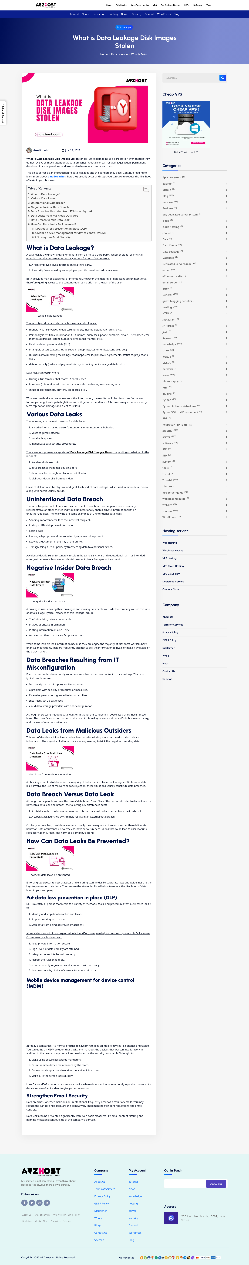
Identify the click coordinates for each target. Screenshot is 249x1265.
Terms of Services (172, 624)
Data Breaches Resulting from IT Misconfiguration (63, 211)
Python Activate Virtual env (181, 406)
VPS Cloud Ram (171, 573)
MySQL (168, 363)
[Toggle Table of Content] (144, 189)
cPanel (168, 233)
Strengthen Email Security (54, 237)
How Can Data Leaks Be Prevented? (53, 224)
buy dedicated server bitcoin (181, 214)
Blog (176, 14)
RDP (166, 418)
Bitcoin (168, 190)
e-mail (168, 270)
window (170, 511)
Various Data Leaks (43, 198)
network (169, 369)
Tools (208, 5)
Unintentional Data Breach (48, 203)
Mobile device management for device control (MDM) (71, 233)
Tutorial (74, 14)
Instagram (170, 319)
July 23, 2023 (72, 150)
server (125, 14)
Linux (168, 350)
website (169, 505)
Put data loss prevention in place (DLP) (62, 228)
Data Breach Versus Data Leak (50, 220)
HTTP (167, 313)
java (166, 332)
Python (169, 400)
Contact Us (168, 671)
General (149, 14)
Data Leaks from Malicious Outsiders (54, 215)
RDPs (186, 5)
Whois (165, 655)
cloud (167, 220)
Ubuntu (168, 486)
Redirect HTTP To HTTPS (178, 424)
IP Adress (169, 325)
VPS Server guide (175, 492)
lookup (168, 356)
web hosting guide (175, 499)
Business (169, 208)
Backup (168, 183)
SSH (166, 455)
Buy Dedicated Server (170, 5)
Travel (167, 474)
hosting (113, 14)
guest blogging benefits (178, 301)
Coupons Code (170, 589)
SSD (166, 449)
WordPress (164, 14)
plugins (168, 393)
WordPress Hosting (140, 5)
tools (167, 468)
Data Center (172, 245)
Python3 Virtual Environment (182, 412)
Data (167, 239)
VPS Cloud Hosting (173, 566)
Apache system (173, 177)
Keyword (169, 338)
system (168, 461)
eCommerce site (174, 276)
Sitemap (167, 679)
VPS (155, 5)
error (167, 288)
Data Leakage (124, 27)
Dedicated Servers (173, 581)
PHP (167, 387)
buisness (170, 202)
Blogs (165, 663)
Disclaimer (168, 647)
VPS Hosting (169, 558)
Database (170, 258)
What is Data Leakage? (45, 194)
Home (108, 5)
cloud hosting (172, 227)
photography (172, 381)
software (170, 443)
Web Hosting (121, 5)
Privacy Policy (170, 632)
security (137, 14)
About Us (167, 616)
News (85, 14)
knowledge (98, 14)
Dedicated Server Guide (179, 264)
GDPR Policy (169, 640)
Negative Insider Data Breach (50, 207)
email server (172, 282)
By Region (197, 5)
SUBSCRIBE (216, 1183)
